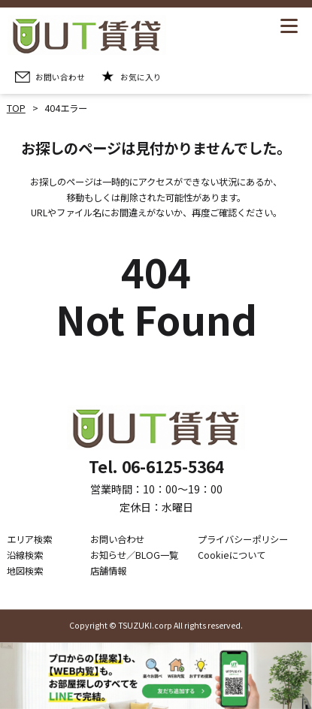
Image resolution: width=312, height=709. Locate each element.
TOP (16, 108)
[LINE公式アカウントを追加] (156, 676)
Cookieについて (231, 555)
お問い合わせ (117, 540)
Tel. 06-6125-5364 (156, 467)
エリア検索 (29, 540)
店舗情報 (108, 571)
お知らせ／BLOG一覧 (134, 555)
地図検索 (25, 571)
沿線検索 (25, 555)
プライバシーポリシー (243, 540)
